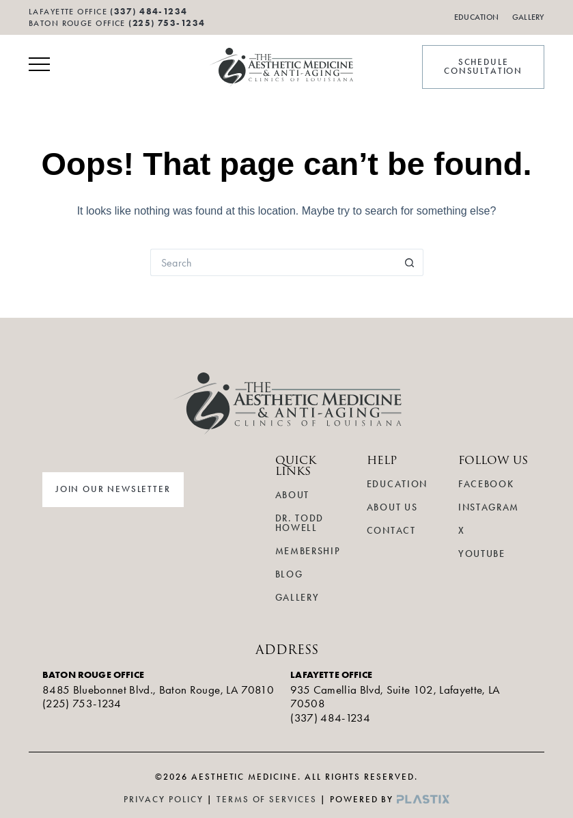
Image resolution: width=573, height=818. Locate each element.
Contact (391, 530)
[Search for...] (273, 262)
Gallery (528, 17)
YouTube (481, 554)
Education (476, 17)
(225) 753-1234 (166, 23)
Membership (308, 551)
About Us (392, 507)
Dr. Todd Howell (299, 523)
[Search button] (409, 262)
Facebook (486, 484)
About (292, 495)
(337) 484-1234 (330, 717)
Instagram (488, 507)
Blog (289, 574)
